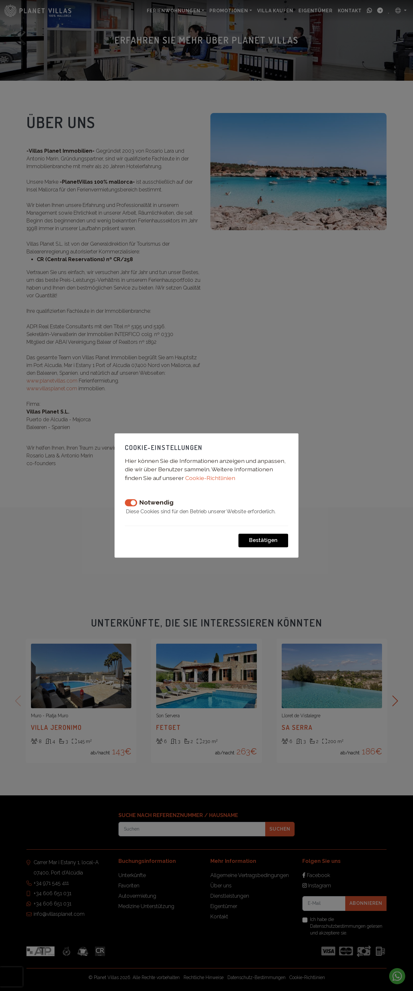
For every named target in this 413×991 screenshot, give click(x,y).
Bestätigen (263, 540)
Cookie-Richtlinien (210, 478)
